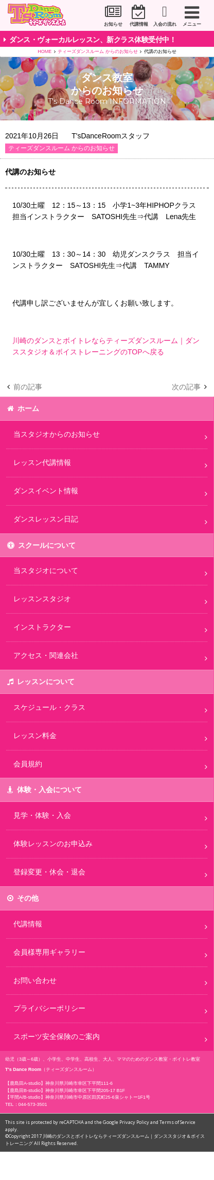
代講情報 (136, 24)
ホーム (28, 408)
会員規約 (27, 764)
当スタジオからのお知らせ (56, 434)
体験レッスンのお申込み (53, 843)
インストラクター (42, 627)
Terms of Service (177, 1122)
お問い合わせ (35, 980)
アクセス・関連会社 (45, 655)
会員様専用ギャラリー (49, 952)
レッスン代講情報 (42, 462)
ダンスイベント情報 (45, 491)
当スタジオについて (45, 570)
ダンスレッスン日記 (45, 519)
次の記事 (186, 387)
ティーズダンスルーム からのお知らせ (98, 51)
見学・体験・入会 (42, 815)
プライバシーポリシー (49, 1008)
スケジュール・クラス (49, 707)
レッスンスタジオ (42, 599)
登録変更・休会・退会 (49, 872)
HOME (44, 51)
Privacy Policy (134, 1122)
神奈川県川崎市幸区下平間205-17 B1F (85, 1090)
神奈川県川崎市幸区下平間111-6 (79, 1083)
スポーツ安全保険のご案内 (56, 1036)
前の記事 (27, 387)
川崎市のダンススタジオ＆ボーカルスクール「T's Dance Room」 (41, 16)
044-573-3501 (33, 1104)
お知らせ (108, 24)
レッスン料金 (35, 735)
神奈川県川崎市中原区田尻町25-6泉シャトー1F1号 (98, 1097)
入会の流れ (163, 24)
